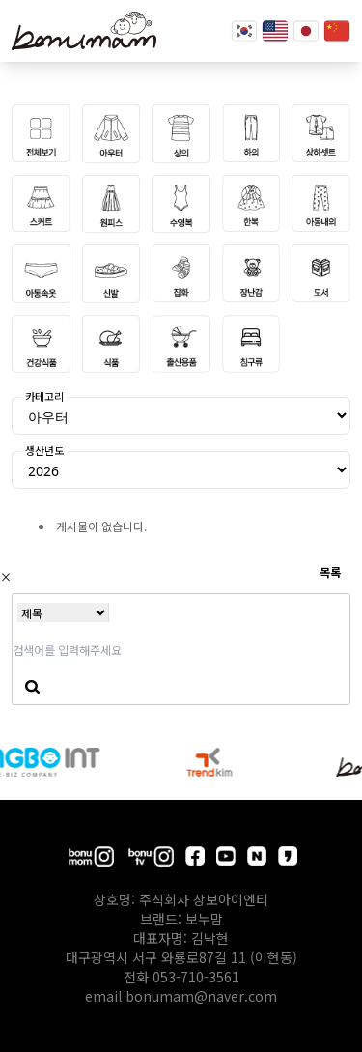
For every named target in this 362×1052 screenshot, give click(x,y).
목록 (330, 571)
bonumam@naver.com (201, 996)
